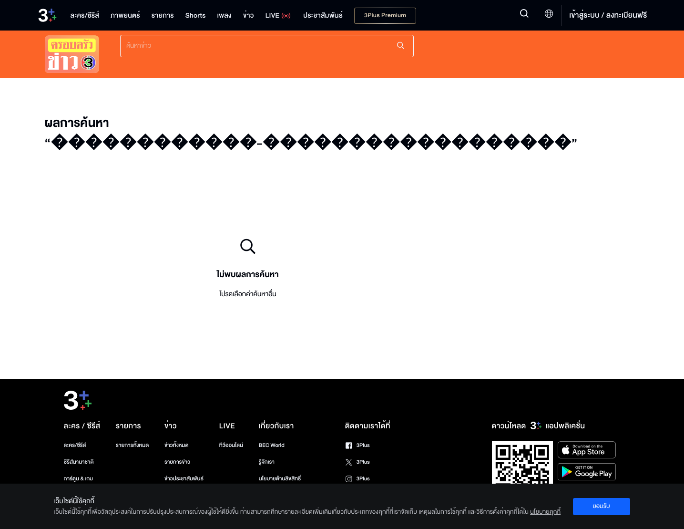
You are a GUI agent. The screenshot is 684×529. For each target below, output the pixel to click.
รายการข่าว (177, 462)
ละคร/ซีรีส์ (75, 445)
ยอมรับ (601, 506)
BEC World (272, 445)
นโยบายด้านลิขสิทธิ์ (280, 478)
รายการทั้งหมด (132, 445)
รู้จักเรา (267, 462)
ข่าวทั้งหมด (176, 445)
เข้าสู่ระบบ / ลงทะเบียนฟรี (608, 15)
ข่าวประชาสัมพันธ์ (184, 478)
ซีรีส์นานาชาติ (79, 462)
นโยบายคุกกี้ (545, 512)
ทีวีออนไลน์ (231, 445)
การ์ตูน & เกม (78, 478)
